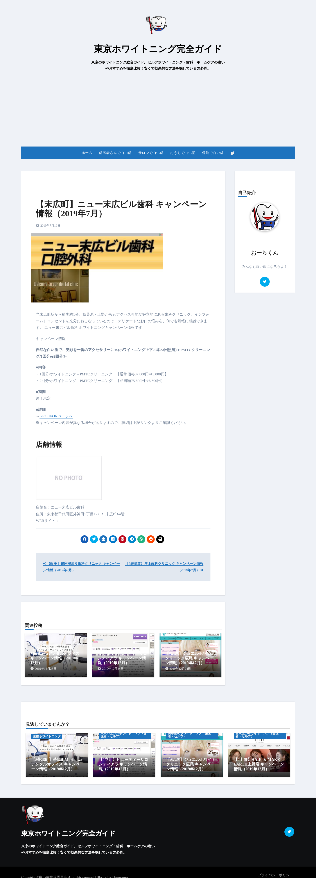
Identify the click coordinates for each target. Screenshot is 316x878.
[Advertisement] (158, 109)
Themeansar (120, 871)
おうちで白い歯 (183, 153)
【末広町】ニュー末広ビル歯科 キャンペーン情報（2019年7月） (121, 209)
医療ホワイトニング (47, 733)
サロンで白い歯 (151, 153)
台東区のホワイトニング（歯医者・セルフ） (256, 732)
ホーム (87, 153)
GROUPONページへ (56, 416)
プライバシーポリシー (275, 869)
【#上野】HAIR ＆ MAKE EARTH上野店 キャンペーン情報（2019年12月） (259, 761)
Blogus (101, 871)
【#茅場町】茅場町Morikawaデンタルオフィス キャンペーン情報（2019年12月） (54, 655)
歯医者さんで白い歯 (115, 153)
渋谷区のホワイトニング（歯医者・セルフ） (189, 732)
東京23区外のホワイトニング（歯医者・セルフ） (124, 732)
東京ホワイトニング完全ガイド (158, 49)
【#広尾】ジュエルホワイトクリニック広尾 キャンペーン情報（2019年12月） (189, 658)
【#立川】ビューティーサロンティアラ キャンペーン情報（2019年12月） (122, 658)
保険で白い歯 (213, 153)
